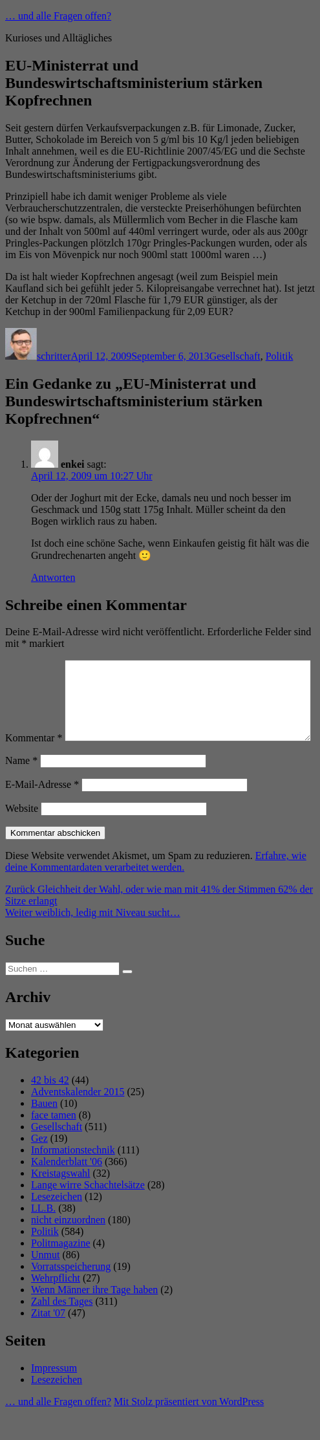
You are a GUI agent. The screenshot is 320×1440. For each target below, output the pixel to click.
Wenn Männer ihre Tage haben (94, 1316)
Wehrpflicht (55, 1305)
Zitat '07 (48, 1340)
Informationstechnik (73, 1177)
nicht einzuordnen (68, 1246)
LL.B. (43, 1235)
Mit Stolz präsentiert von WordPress (189, 1428)
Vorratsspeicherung (71, 1293)
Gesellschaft (235, 356)
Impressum (54, 1395)
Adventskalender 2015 (77, 1118)
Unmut (45, 1281)
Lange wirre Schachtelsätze (88, 1211)
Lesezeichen (56, 1223)
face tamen (53, 1142)
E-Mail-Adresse (42, 811)
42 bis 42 (50, 1107)
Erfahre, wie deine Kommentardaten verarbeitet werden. (155, 888)
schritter (53, 356)
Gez (39, 1165)
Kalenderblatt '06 (66, 1188)
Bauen (44, 1130)
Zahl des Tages (61, 1328)
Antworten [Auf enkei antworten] (53, 577)
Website (21, 835)
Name (21, 787)
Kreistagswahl (61, 1200)
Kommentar (33, 665)
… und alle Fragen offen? (58, 15)
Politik (279, 356)
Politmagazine (61, 1270)
